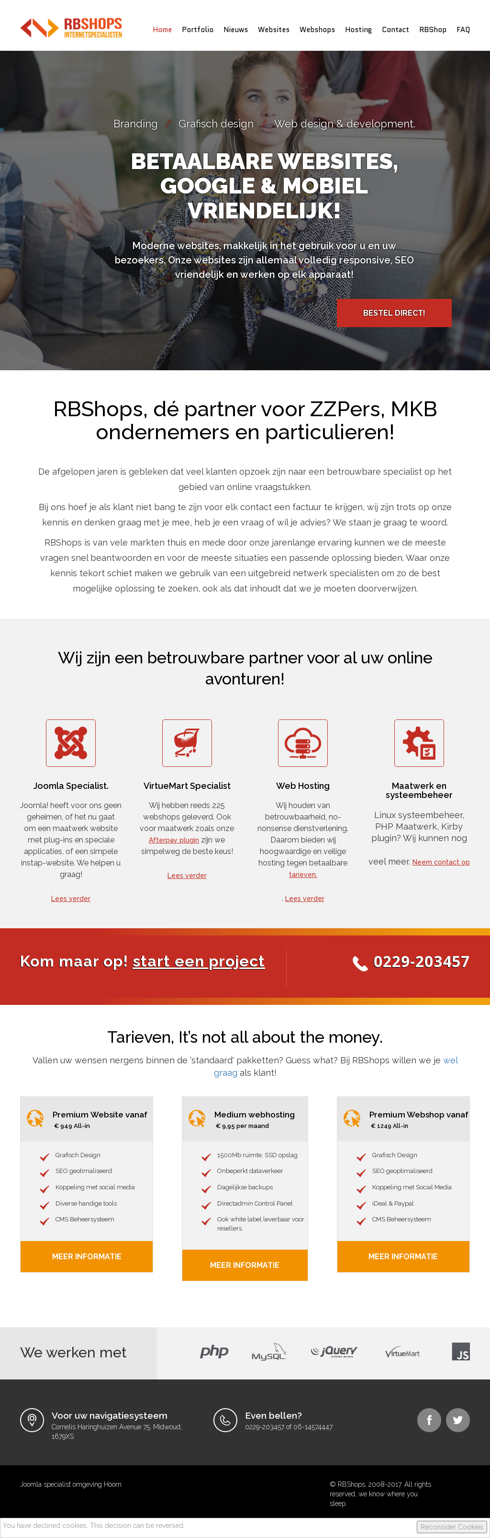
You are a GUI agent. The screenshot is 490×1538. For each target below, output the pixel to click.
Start (241, 377)
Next (477, 204)
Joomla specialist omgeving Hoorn (71, 1484)
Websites (274, 29)
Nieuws (235, 29)
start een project (199, 961)
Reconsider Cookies (452, 1527)
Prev (12, 204)
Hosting (358, 29)
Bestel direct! (394, 313)
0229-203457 (422, 961)
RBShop (432, 29)
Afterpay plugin (174, 840)
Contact (395, 29)
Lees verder (70, 898)
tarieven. (303, 874)
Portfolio (197, 29)
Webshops (317, 29)
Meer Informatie (87, 1256)
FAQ (463, 29)
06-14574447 (313, 1427)
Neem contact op (441, 862)
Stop (249, 377)
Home (162, 29)
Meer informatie (244, 1265)
